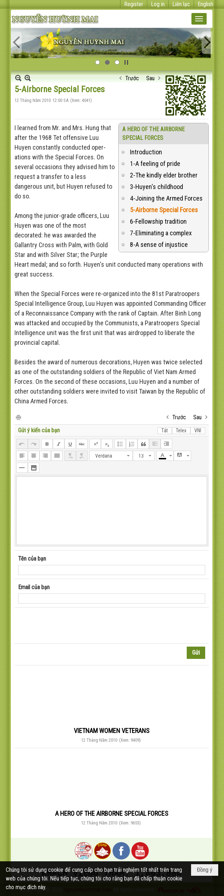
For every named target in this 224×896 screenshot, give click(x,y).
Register (133, 4)
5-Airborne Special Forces (164, 210)
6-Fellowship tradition (158, 221)
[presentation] (73, 626)
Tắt (164, 430)
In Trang (18, 417)
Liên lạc (181, 4)
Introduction (146, 152)
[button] (199, 19)
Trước (132, 78)
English (205, 4)
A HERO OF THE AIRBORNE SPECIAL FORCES (111, 813)
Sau (150, 78)
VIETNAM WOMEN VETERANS (111, 730)
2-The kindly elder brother (164, 175)
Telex (181, 430)
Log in (158, 4)
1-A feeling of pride (155, 163)
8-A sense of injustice (159, 244)
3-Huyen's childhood (156, 186)
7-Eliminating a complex (161, 233)
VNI (197, 430)
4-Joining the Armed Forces (166, 198)
